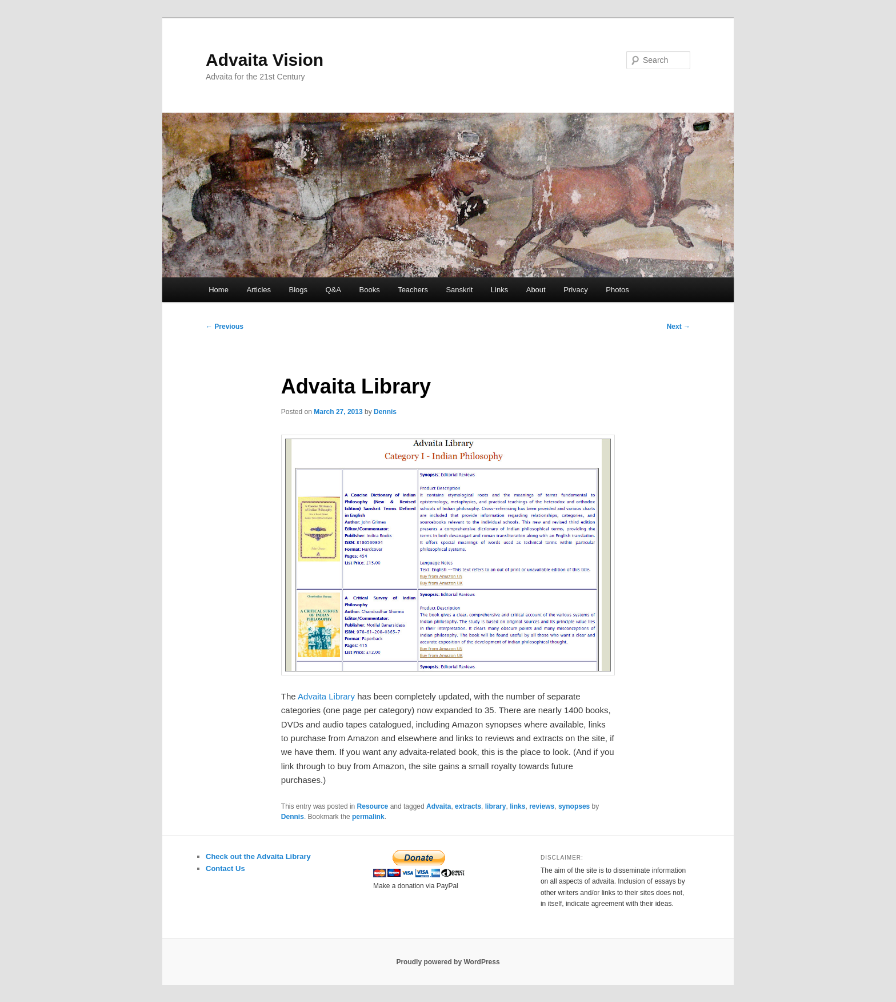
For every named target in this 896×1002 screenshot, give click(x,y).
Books (369, 289)
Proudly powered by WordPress (447, 962)
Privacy (575, 289)
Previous (224, 327)
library (495, 806)
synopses (574, 806)
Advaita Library (326, 696)
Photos (617, 289)
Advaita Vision (264, 59)
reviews (541, 806)
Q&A (333, 289)
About (536, 289)
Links (499, 289)
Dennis (385, 412)
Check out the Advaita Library (258, 856)
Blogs (298, 289)
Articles (258, 289)
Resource (373, 806)
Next (678, 327)
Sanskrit (459, 289)
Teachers (413, 289)
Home (219, 289)
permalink (368, 817)
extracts (468, 806)
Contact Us (225, 868)
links (517, 806)
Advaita (438, 806)
